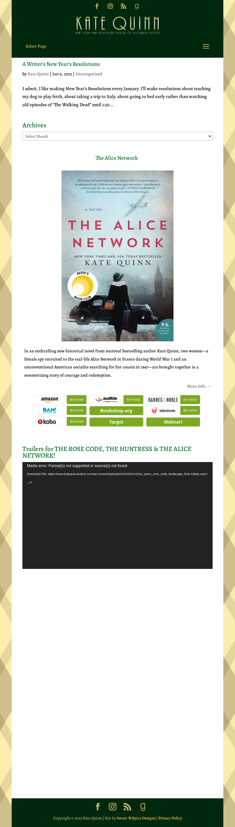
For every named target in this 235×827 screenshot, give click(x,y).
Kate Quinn (38, 74)
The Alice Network (117, 158)
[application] (117, 515)
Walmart (173, 422)
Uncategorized (88, 74)
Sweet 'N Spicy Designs (136, 818)
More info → (199, 386)
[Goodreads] (136, 8)
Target (116, 422)
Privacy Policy (170, 818)
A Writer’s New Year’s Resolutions (61, 64)
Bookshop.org (116, 410)
